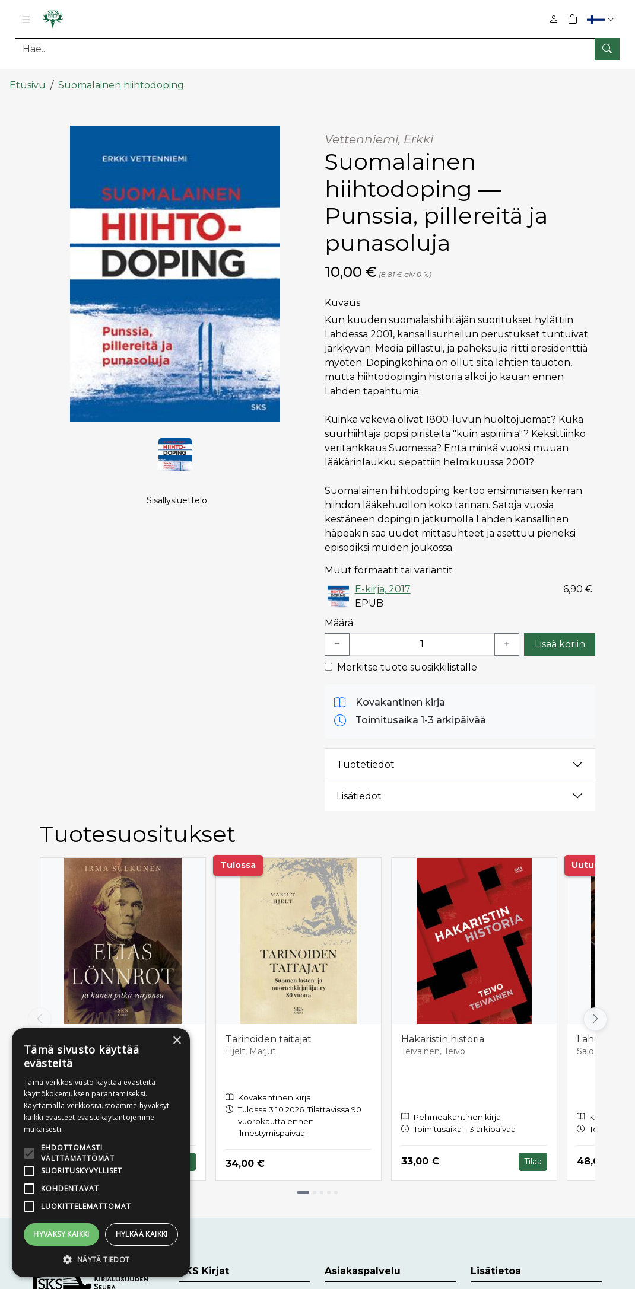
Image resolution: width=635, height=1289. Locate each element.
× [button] (176, 1040)
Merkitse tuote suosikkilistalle (407, 657)
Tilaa (533, 1152)
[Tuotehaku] (317, 49)
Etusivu (27, 75)
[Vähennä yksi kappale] (337, 635)
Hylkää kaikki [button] (142, 1234)
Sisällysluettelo (177, 504)
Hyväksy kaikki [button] (61, 1234)
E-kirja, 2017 (383, 579)
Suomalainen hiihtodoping (121, 75)
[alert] (101, 1152)
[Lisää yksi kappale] (506, 635)
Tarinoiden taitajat (269, 1029)
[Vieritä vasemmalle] (40, 1010)
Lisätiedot (359, 786)
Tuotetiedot (365, 755)
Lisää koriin (560, 634)
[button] (602, 19)
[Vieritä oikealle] (595, 1010)
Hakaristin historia (442, 1029)
